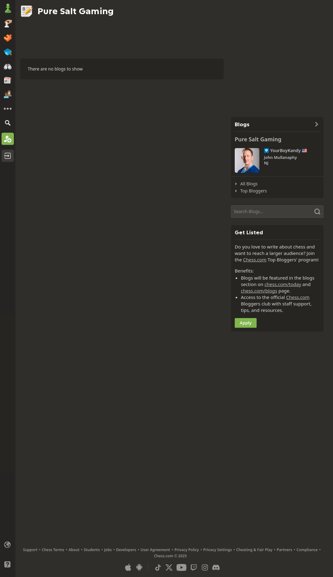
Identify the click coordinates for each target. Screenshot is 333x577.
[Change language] (7, 545)
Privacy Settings (217, 549)
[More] (7, 109)
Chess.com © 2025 (170, 556)
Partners (284, 549)
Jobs (108, 549)
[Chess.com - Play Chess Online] (7, 9)
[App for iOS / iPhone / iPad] (128, 567)
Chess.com (254, 259)
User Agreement (155, 549)
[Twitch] (193, 567)
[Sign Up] (8, 139)
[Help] (7, 564)
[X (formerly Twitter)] (169, 567)
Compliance (307, 549)
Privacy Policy (186, 549)
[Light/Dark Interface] (7, 554)
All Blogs (249, 184)
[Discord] (216, 567)
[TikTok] (158, 567)
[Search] (7, 123)
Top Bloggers (253, 191)
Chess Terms (53, 549)
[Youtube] (181, 567)
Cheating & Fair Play (254, 549)
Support (30, 549)
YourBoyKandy (285, 150)
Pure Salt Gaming (258, 139)
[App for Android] (139, 567)
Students (92, 549)
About (74, 549)
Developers (126, 549)
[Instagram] (205, 567)
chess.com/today (283, 284)
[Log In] (8, 156)
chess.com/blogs (259, 291)
